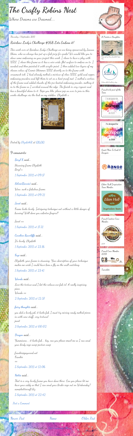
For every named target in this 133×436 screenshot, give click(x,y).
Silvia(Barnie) (23, 183)
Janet (18, 203)
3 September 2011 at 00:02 (31, 326)
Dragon (19, 335)
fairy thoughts (22, 307)
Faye (17, 255)
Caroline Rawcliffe (25, 235)
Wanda (19, 279)
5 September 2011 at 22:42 (30, 394)
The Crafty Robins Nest (42, 10)
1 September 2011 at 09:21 (30, 195)
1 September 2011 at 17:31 (29, 227)
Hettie (18, 375)
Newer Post (17, 418)
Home (53, 418)
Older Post (88, 418)
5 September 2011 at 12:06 (30, 366)
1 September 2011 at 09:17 (29, 175)
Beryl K (19, 159)
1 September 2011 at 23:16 (29, 246)
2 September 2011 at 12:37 (30, 298)
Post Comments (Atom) (60, 428)
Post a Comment (21, 403)
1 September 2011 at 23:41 (29, 270)
